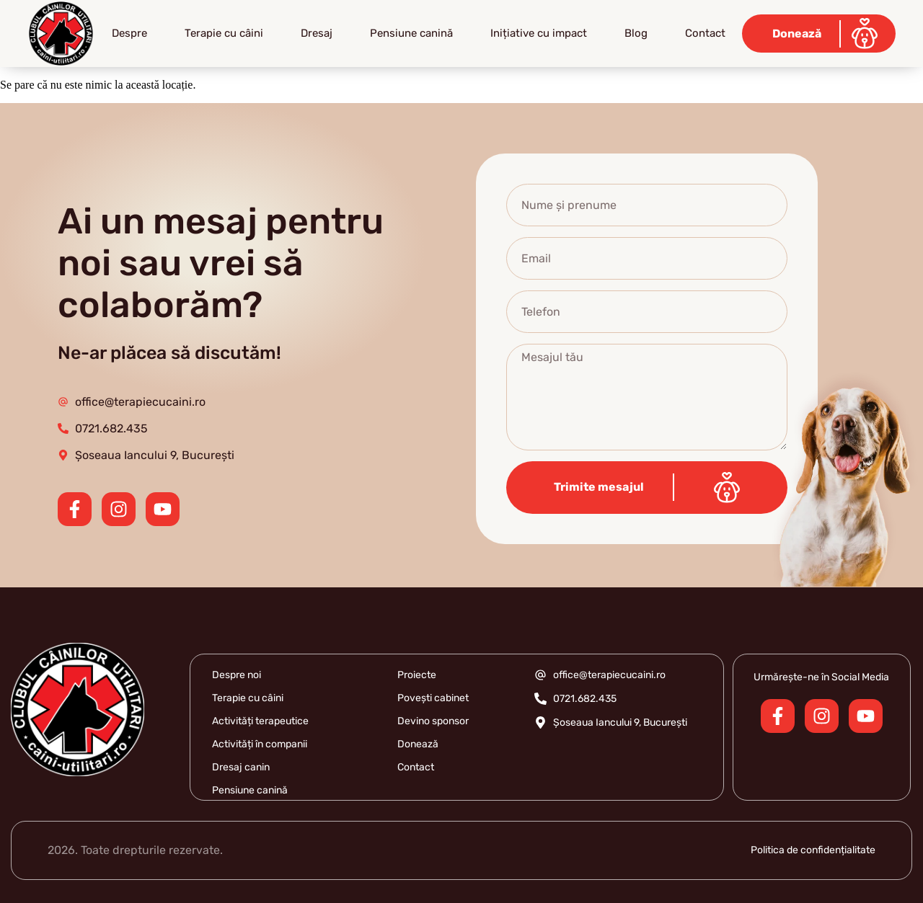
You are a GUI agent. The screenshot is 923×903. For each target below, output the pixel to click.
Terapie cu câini (224, 33)
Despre (129, 33)
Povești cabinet (433, 698)
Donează (417, 744)
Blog (636, 33)
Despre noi (236, 675)
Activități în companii (259, 744)
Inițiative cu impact (538, 33)
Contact (705, 33)
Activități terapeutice (260, 721)
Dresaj (316, 33)
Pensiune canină (411, 33)
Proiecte (416, 675)
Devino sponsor (433, 721)
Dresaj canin (241, 767)
